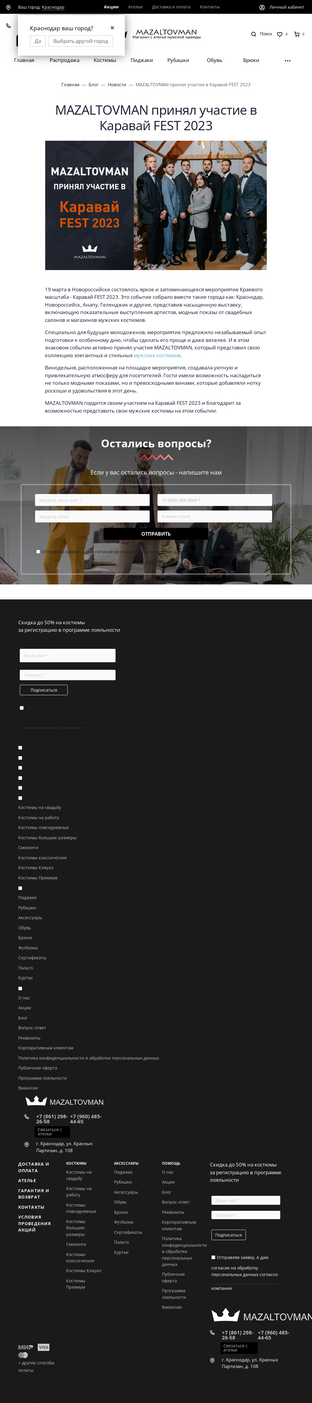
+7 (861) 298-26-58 (52, 1119)
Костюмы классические (42, 857)
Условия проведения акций (57, 787)
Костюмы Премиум (37, 878)
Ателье (32, 757)
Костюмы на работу (38, 817)
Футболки (28, 948)
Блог (23, 1018)
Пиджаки (27, 897)
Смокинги (28, 847)
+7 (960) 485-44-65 (86, 1119)
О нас (24, 998)
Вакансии (28, 1088)
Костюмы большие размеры (47, 837)
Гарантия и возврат (47, 767)
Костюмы (34, 798)
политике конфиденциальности (243, 551)
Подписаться (44, 690)
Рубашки (27, 907)
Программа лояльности (42, 1078)
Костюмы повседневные (43, 827)
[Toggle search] (261, 34)
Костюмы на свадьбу (39, 807)
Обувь (24, 928)
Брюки (25, 937)
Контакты (35, 778)
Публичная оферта (37, 1068)
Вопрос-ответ (32, 1028)
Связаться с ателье (50, 1132)
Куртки (25, 978)
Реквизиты (29, 1038)
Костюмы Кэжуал (35, 867)
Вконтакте (43, 1395)
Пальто (25, 968)
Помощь (33, 988)
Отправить (156, 534)
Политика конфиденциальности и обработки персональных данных (88, 1058)
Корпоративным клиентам (45, 1048)
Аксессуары (37, 888)
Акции (24, 1007)
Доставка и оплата (46, 747)
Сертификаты (32, 957)
